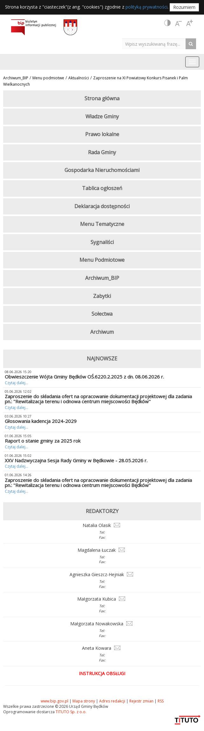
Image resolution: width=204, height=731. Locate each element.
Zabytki (102, 296)
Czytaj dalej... (16, 382)
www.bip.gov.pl (54, 701)
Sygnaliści (102, 242)
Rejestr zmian (141, 701)
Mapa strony (83, 701)
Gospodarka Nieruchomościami (102, 170)
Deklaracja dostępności (102, 206)
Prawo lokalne (102, 134)
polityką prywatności (146, 7)
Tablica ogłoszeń (102, 188)
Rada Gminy (102, 152)
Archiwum (102, 331)
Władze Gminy (102, 116)
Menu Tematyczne (102, 224)
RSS (161, 701)
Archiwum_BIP (15, 78)
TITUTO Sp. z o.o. (70, 712)
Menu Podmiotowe (102, 259)
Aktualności (78, 78)
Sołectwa (102, 313)
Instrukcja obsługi (102, 673)
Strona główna (102, 98)
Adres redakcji (112, 701)
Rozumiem (184, 7)
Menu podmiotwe (48, 78)
